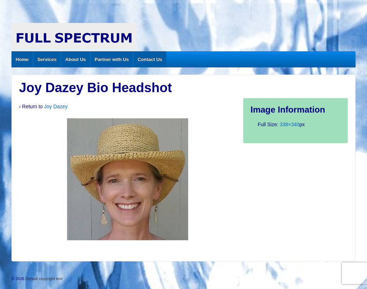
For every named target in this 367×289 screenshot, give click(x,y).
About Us (75, 59)
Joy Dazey (55, 106)
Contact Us (150, 59)
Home (22, 59)
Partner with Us (112, 59)
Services (47, 59)
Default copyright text (43, 278)
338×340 (289, 124)
